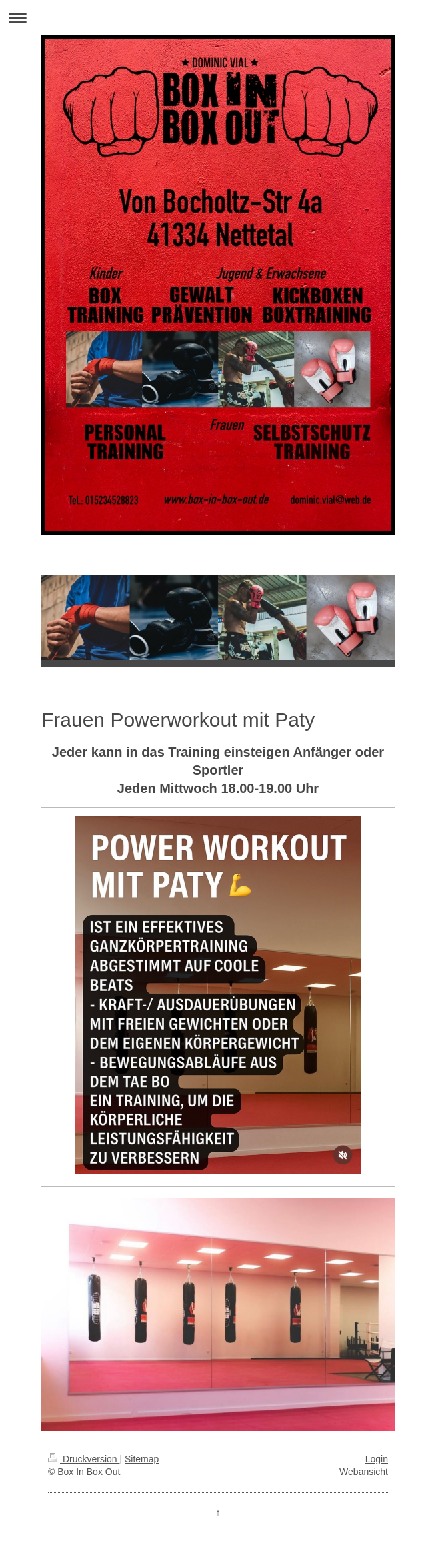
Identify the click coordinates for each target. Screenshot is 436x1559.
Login (376, 1459)
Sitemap (142, 1459)
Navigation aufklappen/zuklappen (218, 17)
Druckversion (83, 1459)
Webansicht (363, 1471)
